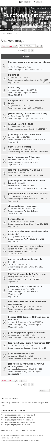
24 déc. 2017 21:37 (40, 129)
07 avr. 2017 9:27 (36, 175)
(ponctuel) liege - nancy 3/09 (21, 353)
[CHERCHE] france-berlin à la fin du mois (27, 274)
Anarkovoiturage (12, 40)
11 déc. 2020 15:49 (15, 95)
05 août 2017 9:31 (42, 152)
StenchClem (15, 222)
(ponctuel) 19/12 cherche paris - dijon (25, 246)
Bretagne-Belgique (17, 219)
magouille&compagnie (19, 307)
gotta (13, 106)
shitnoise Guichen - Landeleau (22, 206)
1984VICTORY (16, 249)
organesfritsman (17, 90)
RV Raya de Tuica (17, 209)
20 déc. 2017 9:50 (38, 139)
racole (13, 137)
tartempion (15, 127)
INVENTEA (28, 440)
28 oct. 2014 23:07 (35, 279)
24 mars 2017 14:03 (40, 188)
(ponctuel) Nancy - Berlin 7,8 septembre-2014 (29, 343)
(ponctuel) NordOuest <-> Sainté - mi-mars (27, 194)
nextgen (36, 440)
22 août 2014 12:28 (39, 348)
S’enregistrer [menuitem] (24, 2)
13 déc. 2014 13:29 (15, 254)
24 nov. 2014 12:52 (36, 267)
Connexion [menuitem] (38, 2)
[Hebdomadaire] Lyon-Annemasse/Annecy (27, 113)
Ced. (12, 264)
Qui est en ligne (9, 398)
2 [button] (28, 50)
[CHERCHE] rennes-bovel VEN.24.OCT (26, 286)
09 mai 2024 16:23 (41, 80)
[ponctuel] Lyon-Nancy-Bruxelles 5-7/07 (26, 332)
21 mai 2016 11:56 (15, 214)
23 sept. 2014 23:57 (15, 312)
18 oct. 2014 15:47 (15, 294)
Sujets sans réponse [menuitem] (36, 8)
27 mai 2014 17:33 (36, 70)
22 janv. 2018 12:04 (36, 119)
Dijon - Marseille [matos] (19, 147)
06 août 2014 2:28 (14, 374)
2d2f (25, 279)
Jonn (13, 78)
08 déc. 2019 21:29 (36, 108)
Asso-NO (27, 139)
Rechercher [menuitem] (9, 30)
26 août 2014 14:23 (40, 338)
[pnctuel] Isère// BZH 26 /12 (20, 124)
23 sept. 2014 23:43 (15, 327)
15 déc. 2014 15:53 (37, 239)
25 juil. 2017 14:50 (14, 165)
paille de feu (28, 80)
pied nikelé (15, 186)
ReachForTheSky (17, 160)
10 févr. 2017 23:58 (40, 199)
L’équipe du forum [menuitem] (27, 30)
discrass (14, 346)
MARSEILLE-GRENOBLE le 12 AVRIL (25, 170)
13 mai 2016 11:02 (41, 224)
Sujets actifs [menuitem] (46, 8)
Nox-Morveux (16, 149)
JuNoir (13, 173)
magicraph (15, 237)
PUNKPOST (13, 75)
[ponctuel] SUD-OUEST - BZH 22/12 (24, 134)
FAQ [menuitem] (2, 30)
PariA (13, 67)
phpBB (14, 435)
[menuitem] (38, 29)
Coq (12, 116)
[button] (32, 50)
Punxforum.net (20, 15)
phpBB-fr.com (15, 438)
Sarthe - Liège (14, 87)
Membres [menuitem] (17, 30)
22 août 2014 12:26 (39, 358)
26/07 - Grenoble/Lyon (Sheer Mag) (24, 157)
